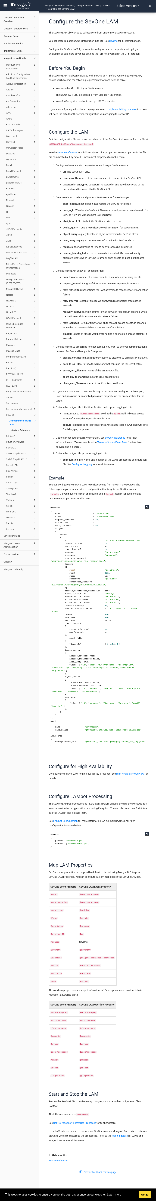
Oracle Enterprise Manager (21, 325)
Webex (21, 506)
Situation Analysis (15, 442)
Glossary (8, 561)
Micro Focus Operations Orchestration (21, 265)
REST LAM (21, 386)
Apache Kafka (21, 95)
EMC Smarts (21, 177)
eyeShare (21, 194)
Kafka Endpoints (21, 247)
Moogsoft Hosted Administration (20, 544)
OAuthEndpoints (21, 318)
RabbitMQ (21, 368)
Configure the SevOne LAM (23, 422)
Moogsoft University (13, 569)
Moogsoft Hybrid (21, 289)
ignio (21, 223)
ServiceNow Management (21, 409)
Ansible (21, 90)
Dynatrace (21, 159)
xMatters (21, 517)
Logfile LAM (21, 258)
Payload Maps (13, 351)
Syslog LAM (12, 488)
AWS (21, 113)
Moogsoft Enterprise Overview (20, 19)
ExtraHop (21, 189)
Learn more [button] (114, 1194)
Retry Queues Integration (18, 391)
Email (21, 165)
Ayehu (9, 118)
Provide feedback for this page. (97, 1172)
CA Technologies (21, 130)
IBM (21, 218)
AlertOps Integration (21, 84)
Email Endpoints (21, 171)
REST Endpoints (21, 380)
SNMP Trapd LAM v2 (21, 459)
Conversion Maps (14, 147)
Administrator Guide (13, 43)
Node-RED (21, 312)
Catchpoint (21, 136)
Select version (128, 6)
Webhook (21, 512)
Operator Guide (20, 36)
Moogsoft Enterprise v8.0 (20, 28)
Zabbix (21, 523)
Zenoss (21, 529)
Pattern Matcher (14, 339)
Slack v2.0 (21, 448)
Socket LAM (21, 465)
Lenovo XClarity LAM (21, 253)
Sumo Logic (21, 483)
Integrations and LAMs (20, 58)
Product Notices (20, 554)
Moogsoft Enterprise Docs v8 (59, 5)
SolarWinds (21, 471)
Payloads (21, 345)
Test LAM (11, 494)
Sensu (21, 397)
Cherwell (21, 142)
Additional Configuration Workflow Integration (18, 76)
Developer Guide (20, 535)
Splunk (21, 477)
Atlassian (21, 107)
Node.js (21, 306)
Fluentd (21, 200)
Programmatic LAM (16, 356)
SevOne (21, 415)
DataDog (21, 154)
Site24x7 (21, 436)
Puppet (21, 363)
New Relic (21, 301)
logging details (120, 1135)
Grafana (21, 206)
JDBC (21, 235)
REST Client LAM (14, 374)
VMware (21, 500)
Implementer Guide (20, 51)
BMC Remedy (21, 125)
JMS (21, 241)
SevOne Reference (20, 430)
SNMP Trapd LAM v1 (21, 454)
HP (21, 212)
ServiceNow (21, 403)
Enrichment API (21, 183)
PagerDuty (21, 333)
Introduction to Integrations (21, 66)
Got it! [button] (144, 1194)
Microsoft (21, 274)
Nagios (21, 295)
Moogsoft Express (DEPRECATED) (21, 281)
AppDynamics (21, 101)
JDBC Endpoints (14, 229)
